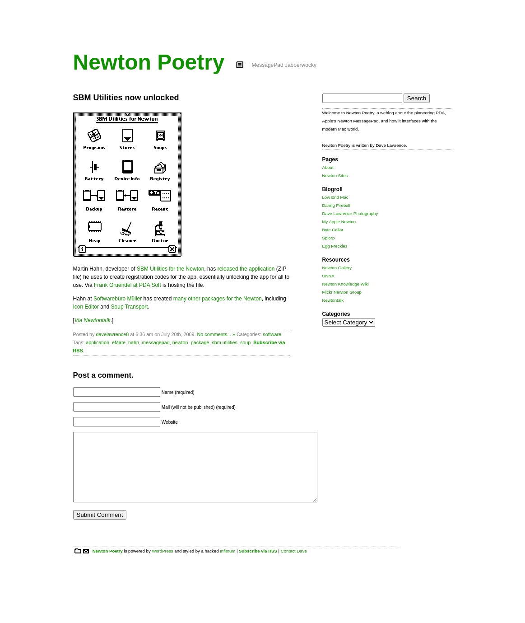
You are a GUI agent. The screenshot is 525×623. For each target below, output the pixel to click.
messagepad (156, 342)
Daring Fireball (336, 205)
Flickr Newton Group (342, 292)
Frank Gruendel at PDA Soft (127, 285)
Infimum (227, 564)
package (200, 342)
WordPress (162, 564)
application (97, 342)
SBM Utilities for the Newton (170, 269)
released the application (246, 269)
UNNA (328, 275)
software (272, 334)
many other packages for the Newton (217, 298)
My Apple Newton (339, 221)
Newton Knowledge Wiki (345, 283)
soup (245, 342)
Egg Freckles (335, 246)
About (328, 167)
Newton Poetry (149, 62)
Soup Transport (129, 307)
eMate (118, 342)
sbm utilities (224, 342)
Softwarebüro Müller (117, 298)
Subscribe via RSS (258, 564)
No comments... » (216, 334)
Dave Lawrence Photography (350, 213)
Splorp (328, 237)
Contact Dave (294, 564)
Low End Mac (335, 197)
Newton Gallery (337, 267)
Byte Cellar (333, 229)
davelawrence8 (112, 334)
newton (180, 342)
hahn (133, 342)
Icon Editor (86, 307)
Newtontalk (333, 300)
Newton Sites (335, 175)
